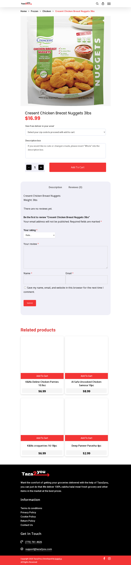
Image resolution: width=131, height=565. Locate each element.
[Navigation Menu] (109, 3)
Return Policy (28, 520)
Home (24, 11)
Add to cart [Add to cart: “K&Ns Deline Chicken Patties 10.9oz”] (42, 376)
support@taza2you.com (38, 549)
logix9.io (58, 559)
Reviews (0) (75, 187)
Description (55, 187)
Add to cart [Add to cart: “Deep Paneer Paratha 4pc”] (86, 438)
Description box (33, 140)
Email (70, 273)
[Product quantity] (35, 167)
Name (28, 273)
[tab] (55, 187)
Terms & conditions (31, 508)
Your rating (30, 230)
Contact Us (27, 525)
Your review (31, 244)
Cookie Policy (28, 516)
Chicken (46, 11)
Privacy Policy (28, 512)
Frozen (34, 11)
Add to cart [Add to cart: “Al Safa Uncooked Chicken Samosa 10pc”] (86, 376)
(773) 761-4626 (33, 542)
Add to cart (77, 167)
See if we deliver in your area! (39, 126)
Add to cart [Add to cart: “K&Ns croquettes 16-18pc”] (42, 438)
